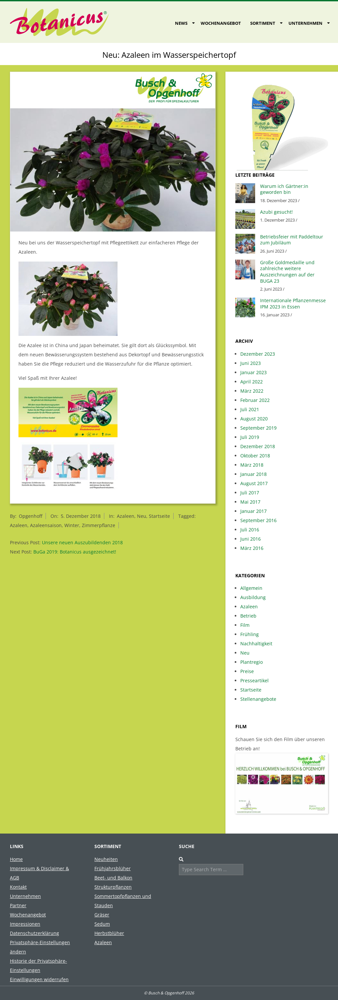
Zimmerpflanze (98, 525)
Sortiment (262, 23)
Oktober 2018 (255, 455)
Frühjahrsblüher (112, 868)
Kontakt (18, 887)
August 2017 (254, 483)
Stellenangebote (258, 699)
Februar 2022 (255, 400)
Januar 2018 (253, 474)
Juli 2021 (249, 409)
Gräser (101, 914)
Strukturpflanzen (113, 887)
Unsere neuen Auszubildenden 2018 (82, 542)
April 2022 (251, 381)
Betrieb (248, 616)
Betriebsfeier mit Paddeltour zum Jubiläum (291, 239)
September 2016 (258, 520)
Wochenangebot (221, 23)
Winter (71, 525)
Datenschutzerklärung (34, 933)
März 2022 (251, 391)
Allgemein (251, 588)
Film (245, 625)
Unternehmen (305, 23)
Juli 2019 (249, 437)
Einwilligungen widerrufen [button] (39, 979)
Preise (247, 671)
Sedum (102, 924)
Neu (141, 516)
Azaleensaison (46, 525)
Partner (18, 905)
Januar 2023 (253, 372)
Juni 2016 (250, 539)
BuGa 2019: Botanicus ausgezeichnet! (74, 552)
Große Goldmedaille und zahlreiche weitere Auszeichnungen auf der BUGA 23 (287, 271)
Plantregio (251, 662)
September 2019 (258, 428)
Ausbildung (253, 597)
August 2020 (254, 418)
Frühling (249, 634)
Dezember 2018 (257, 446)
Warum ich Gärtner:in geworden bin (284, 189)
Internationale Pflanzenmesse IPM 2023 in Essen (293, 303)
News (181, 23)
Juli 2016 (249, 529)
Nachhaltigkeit (256, 643)
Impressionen (25, 924)
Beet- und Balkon (113, 878)
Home (16, 859)
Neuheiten (106, 859)
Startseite (159, 516)
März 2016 (251, 548)
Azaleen (125, 516)
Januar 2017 (253, 511)
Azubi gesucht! (276, 212)
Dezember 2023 (257, 354)
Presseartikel (254, 680)
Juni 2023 (250, 363)
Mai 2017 (250, 502)
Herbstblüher (109, 933)
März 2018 (251, 465)
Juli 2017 (249, 492)
